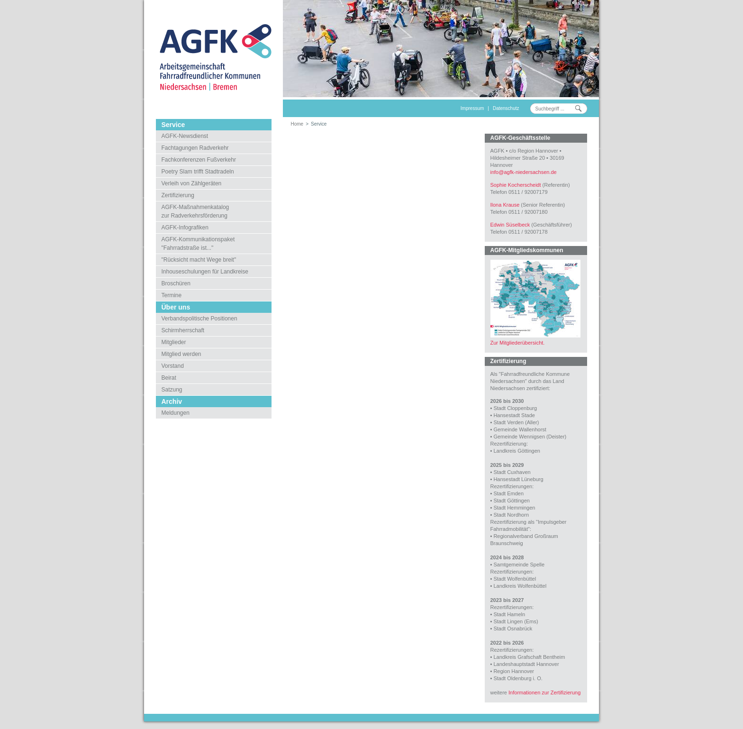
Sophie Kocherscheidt (515, 185)
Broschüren (176, 283)
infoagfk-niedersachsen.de (523, 172)
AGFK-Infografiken (185, 227)
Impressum (472, 108)
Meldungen (176, 413)
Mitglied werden (181, 354)
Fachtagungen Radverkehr (195, 148)
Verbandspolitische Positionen (199, 318)
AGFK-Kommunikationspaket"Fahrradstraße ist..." (198, 243)
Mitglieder (174, 342)
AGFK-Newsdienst (185, 136)
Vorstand (173, 366)
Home (297, 124)
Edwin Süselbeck (510, 225)
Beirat (169, 377)
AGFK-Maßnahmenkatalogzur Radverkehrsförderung (195, 211)
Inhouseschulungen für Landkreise (205, 271)
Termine (172, 295)
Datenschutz (506, 108)
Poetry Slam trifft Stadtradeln (198, 171)
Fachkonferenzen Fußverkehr (199, 159)
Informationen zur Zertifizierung (544, 692)
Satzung (172, 389)
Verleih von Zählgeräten (192, 183)
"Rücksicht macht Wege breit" (199, 259)
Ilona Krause (505, 205)
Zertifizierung (178, 195)
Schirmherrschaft (183, 330)
